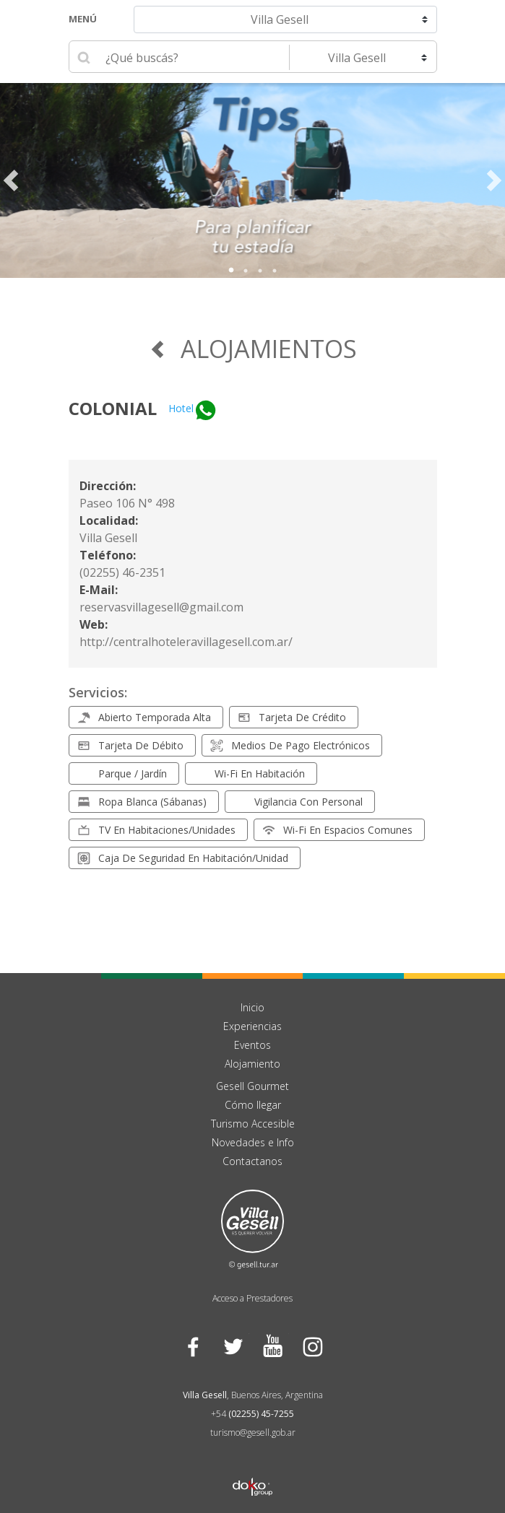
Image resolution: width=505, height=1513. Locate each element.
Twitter (233, 1346)
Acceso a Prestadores (252, 1298)
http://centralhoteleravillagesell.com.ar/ (186, 642)
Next (494, 180)
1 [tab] (231, 270)
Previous (11, 180)
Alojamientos (253, 348)
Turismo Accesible (253, 1123)
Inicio (252, 1007)
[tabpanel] (252, 180)
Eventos (252, 1045)
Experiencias (252, 1026)
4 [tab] (274, 270)
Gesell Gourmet (252, 1086)
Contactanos (252, 1161)
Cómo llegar (253, 1105)
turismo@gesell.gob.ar (252, 1432)
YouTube (272, 1346)
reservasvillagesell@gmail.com (161, 607)
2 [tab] (245, 270)
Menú (83, 18)
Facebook (193, 1346)
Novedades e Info (253, 1142)
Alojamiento (252, 1064)
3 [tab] (260, 270)
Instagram (312, 1346)
